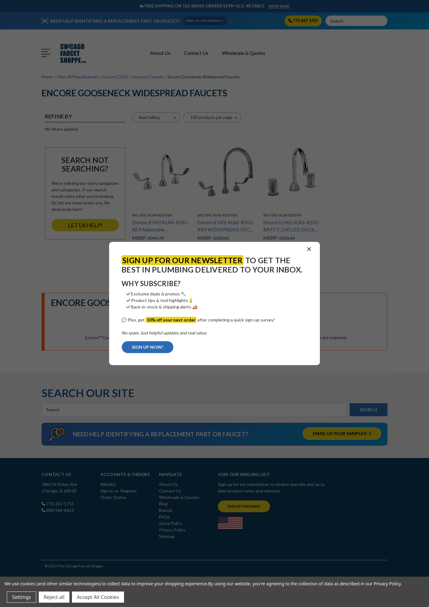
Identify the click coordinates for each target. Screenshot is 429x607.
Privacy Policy (387, 584)
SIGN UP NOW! (147, 347)
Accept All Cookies (98, 597)
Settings (21, 597)
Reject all (54, 597)
